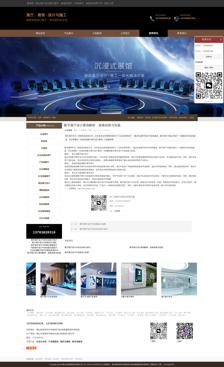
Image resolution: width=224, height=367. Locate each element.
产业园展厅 (44, 162)
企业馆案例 (44, 197)
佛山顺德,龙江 (60, 313)
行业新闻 (68, 130)
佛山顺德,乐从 (32, 315)
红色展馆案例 (44, 211)
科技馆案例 (44, 204)
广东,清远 (109, 313)
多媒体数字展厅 (67, 359)
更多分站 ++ (182, 315)
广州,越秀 (130, 315)
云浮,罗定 (89, 313)
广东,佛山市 (162, 315)
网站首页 (40, 33)
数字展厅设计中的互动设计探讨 (94, 229)
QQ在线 (117, 211)
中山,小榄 (178, 313)
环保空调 (78, 359)
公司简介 (125, 33)
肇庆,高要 (112, 315)
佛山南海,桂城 (66, 315)
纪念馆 (147, 118)
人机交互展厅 (194, 118)
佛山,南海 (70, 313)
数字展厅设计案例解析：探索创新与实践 (146, 247)
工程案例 (97, 33)
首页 (39, 118)
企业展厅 (44, 134)
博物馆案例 (44, 190)
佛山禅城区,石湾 (166, 313)
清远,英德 (90, 315)
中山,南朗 (49, 313)
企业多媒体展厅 (44, 155)
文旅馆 (44, 148)
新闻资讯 (153, 33)
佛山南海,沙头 (101, 315)
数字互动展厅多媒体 (90, 296)
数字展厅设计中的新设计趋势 (93, 224)
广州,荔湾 (118, 313)
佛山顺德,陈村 (79, 315)
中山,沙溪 (80, 313)
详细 (53, 118)
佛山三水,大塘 (129, 313)
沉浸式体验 (173, 118)
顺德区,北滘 (99, 313)
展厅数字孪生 (168, 296)
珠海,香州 (39, 313)
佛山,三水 (43, 315)
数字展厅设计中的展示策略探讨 (44, 246)
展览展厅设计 (44, 183)
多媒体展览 (183, 118)
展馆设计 (140, 118)
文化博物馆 (44, 169)
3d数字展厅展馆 (128, 296)
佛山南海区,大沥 (152, 313)
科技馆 (44, 141)
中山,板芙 (140, 313)
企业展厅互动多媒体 (159, 118)
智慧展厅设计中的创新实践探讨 (44, 248)
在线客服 (199, 62)
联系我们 (181, 33)
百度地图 (47, 359)
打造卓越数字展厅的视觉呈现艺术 (44, 251)
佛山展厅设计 (42, 3)
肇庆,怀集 (187, 313)
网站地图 (39, 359)
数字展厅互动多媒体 (50, 296)
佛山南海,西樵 (54, 315)
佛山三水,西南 (150, 315)
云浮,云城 (172, 315)
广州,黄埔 (139, 315)
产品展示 (68, 33)
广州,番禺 (30, 313)
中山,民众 (121, 315)
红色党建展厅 (44, 176)
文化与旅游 (44, 218)
